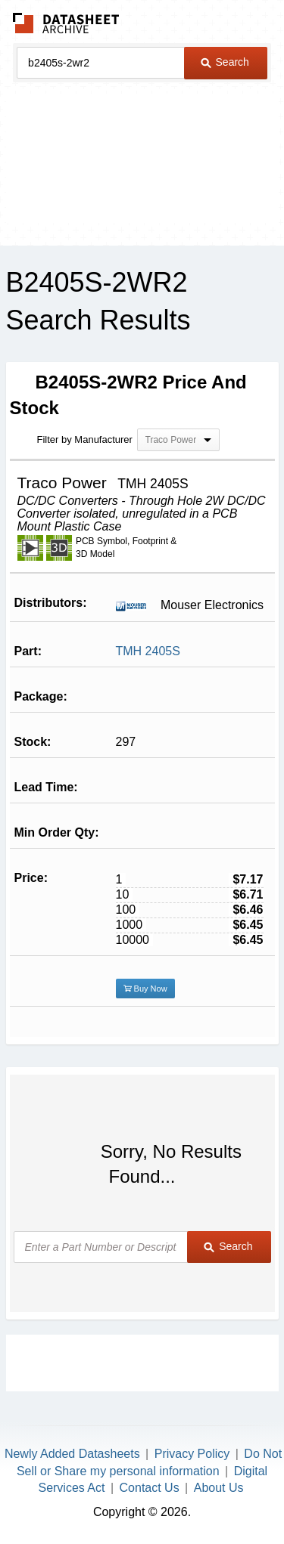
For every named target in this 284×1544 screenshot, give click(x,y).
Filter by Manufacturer (85, 439)
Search (225, 62)
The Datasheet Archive (66, 23)
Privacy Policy (192, 1453)
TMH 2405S (148, 651)
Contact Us (149, 1487)
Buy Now (145, 988)
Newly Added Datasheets (72, 1453)
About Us (219, 1487)
